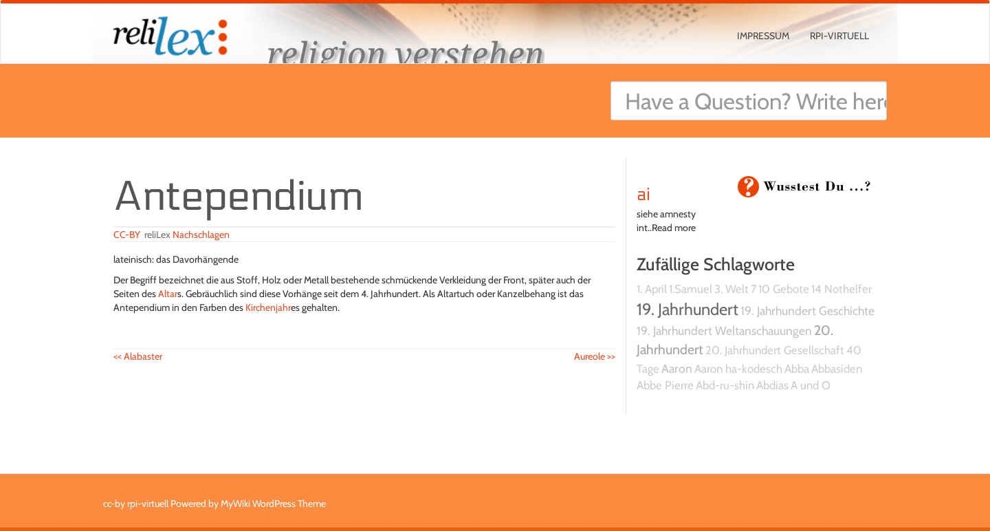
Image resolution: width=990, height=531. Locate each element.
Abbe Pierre (665, 385)
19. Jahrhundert (687, 309)
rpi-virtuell (839, 36)
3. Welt (731, 289)
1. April (652, 289)
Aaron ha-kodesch (738, 369)
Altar (167, 294)
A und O (810, 385)
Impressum (763, 36)
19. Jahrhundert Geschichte (807, 310)
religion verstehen (405, 53)
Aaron (676, 368)
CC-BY (126, 234)
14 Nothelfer (841, 289)
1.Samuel (690, 289)
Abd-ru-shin (725, 385)
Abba (796, 369)
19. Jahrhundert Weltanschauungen (724, 330)
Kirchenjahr (268, 307)
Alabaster (137, 356)
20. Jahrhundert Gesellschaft (774, 350)
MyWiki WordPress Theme (273, 503)
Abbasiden (836, 369)
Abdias (772, 385)
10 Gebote (783, 289)
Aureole (594, 356)
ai (643, 194)
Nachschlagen (201, 234)
